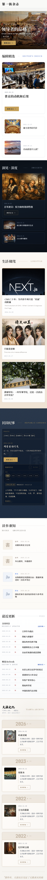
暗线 (33, 435)
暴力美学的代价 (30, 127)
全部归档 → (41, 626)
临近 (7, 475)
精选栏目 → (41, 665)
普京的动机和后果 (17, 96)
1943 (24, 475)
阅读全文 (8, 43)
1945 (36, 475)
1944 (30, 475)
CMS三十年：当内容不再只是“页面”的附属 (23, 301)
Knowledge (19, 531)
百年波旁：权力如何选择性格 (18, 206)
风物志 (12, 435)
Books (5, 531)
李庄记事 (27, 435)
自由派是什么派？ (31, 149)
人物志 (6, 435)
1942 (19, 475)
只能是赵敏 (9, 348)
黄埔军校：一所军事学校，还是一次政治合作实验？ (23, 393)
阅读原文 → (8, 501)
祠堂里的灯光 (11, 446)
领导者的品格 (14, 29)
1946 (7, 479)
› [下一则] (40, 467)
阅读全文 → (11, 213)
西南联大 (19, 435)
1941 (13, 475)
